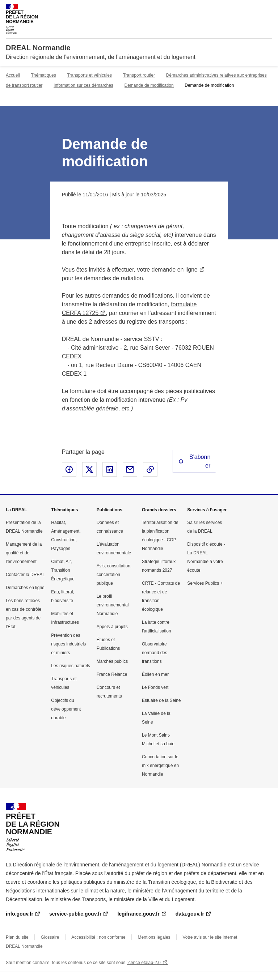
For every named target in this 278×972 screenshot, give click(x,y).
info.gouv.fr (19, 914)
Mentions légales (154, 937)
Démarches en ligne (25, 587)
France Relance (112, 674)
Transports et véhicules (89, 75)
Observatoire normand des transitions (154, 652)
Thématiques (43, 75)
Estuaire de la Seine (161, 700)
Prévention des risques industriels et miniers (68, 644)
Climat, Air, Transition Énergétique (63, 570)
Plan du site (17, 937)
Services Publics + (205, 583)
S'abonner (194, 461)
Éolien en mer (155, 674)
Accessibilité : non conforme (98, 937)
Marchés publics (112, 661)
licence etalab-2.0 (144, 962)
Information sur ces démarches (83, 85)
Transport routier (139, 75)
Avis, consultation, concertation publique (114, 574)
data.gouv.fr (190, 914)
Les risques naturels (70, 665)
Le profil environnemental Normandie (113, 605)
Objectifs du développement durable (66, 709)
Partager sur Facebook (69, 469)
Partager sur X (89, 469)
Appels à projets (112, 626)
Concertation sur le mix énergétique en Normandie (160, 765)
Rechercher (253, 8)
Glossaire (50, 937)
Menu (268, 8)
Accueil (13, 75)
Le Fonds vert (155, 687)
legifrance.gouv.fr (138, 914)
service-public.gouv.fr (75, 914)
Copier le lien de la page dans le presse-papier (150, 469)
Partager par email (130, 469)
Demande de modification (149, 85)
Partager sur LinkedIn (109, 469)
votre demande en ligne (167, 270)
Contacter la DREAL (25, 574)
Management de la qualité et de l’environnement (24, 553)
